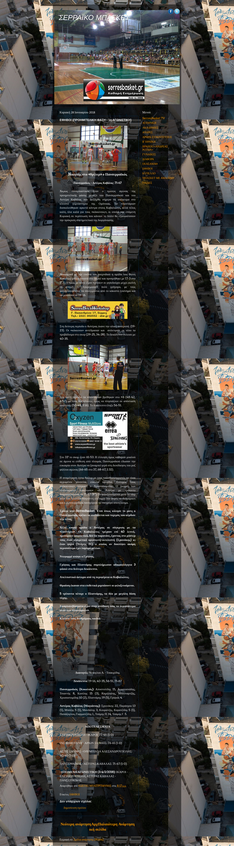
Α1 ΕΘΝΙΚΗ (149, 122)
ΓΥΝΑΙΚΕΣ (149, 154)
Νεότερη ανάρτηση (76, 824)
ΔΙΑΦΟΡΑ (148, 159)
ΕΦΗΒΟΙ (75, 794)
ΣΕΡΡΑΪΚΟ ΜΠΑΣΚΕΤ (94, 18)
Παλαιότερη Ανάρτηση (116, 824)
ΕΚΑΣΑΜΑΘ (150, 163)
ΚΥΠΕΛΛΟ (149, 173)
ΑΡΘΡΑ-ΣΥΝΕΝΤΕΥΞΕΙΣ (157, 137)
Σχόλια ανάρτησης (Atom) (89, 839)
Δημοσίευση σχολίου (74, 807)
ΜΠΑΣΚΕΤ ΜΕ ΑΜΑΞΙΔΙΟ (158, 178)
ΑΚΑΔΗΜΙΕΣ (150, 127)
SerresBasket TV (153, 118)
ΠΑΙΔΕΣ (147, 182)
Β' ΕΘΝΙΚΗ (149, 141)
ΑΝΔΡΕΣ (147, 132)
